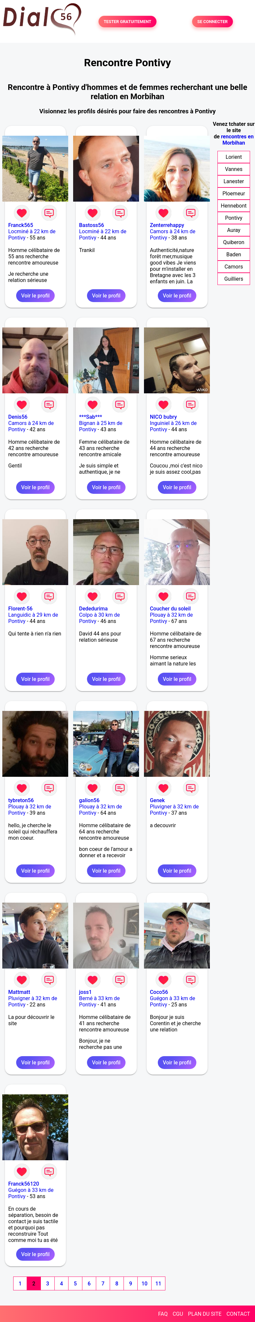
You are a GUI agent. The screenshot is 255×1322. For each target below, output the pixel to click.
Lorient (234, 157)
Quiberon (233, 242)
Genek (157, 800)
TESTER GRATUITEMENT (128, 21)
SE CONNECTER (212, 21)
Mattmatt (19, 992)
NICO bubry (163, 417)
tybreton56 (21, 800)
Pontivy (233, 218)
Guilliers (233, 279)
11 (158, 1283)
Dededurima (93, 608)
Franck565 (20, 225)
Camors (233, 267)
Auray (233, 230)
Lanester (233, 181)
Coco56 (159, 992)
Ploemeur (233, 193)
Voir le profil (35, 296)
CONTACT (238, 1314)
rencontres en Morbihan (237, 139)
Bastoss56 (91, 225)
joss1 (85, 992)
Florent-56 (20, 608)
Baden (233, 254)
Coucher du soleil (170, 608)
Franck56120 (23, 1184)
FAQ (163, 1314)
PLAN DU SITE (205, 1314)
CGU (178, 1314)
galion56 (89, 800)
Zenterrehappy (167, 225)
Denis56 (17, 417)
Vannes (233, 169)
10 (144, 1283)
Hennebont (233, 206)
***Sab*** (90, 417)
